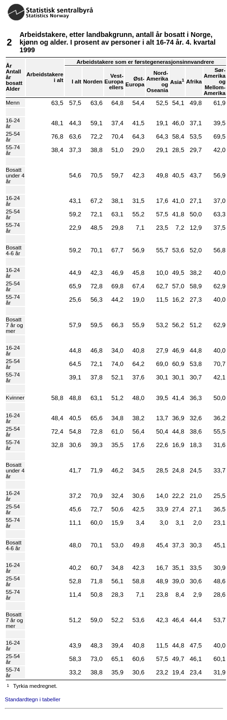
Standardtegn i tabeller (32, 699)
